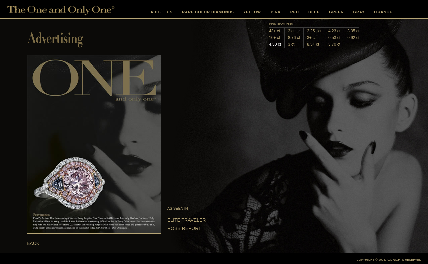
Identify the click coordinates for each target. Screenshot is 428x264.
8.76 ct (294, 37)
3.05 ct (353, 31)
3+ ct (311, 37)
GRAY (359, 12)
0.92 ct (353, 37)
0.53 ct (334, 37)
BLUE (314, 12)
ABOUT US (161, 12)
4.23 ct (334, 31)
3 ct (291, 44)
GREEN (336, 12)
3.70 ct (334, 44)
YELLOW (252, 12)
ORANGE (383, 12)
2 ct (291, 31)
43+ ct (274, 31)
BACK (33, 243)
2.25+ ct (314, 31)
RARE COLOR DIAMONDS (208, 12)
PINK (276, 12)
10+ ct (274, 37)
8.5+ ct (313, 44)
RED (294, 12)
